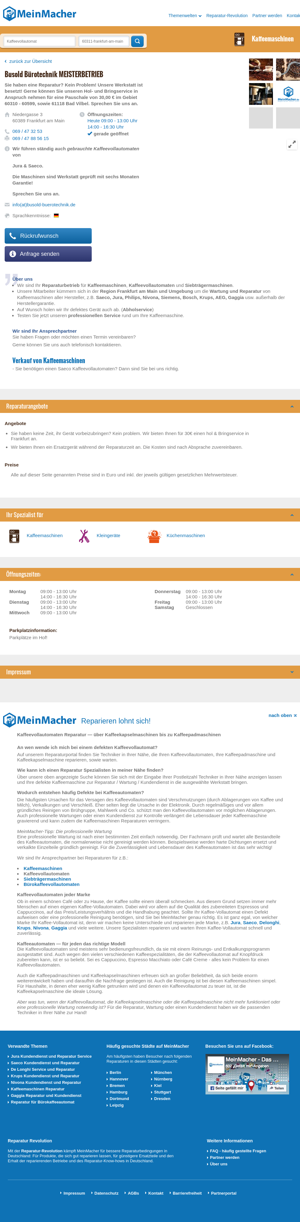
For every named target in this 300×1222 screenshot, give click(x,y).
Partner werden (267, 15)
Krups (23, 927)
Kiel (158, 1085)
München (163, 1072)
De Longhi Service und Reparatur (43, 1069)
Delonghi (269, 922)
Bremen (117, 1085)
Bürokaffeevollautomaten (52, 884)
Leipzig (117, 1105)
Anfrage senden (34, 253)
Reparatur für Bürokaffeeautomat (42, 1102)
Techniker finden (137, 41)
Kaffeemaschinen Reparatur (38, 1089)
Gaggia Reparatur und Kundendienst (46, 1095)
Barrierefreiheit (187, 1193)
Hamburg (118, 1092)
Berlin (115, 1072)
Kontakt (155, 1193)
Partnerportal (224, 1193)
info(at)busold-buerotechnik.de (44, 204)
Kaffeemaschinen (45, 535)
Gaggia (59, 927)
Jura (236, 922)
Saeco (250, 922)
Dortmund (119, 1098)
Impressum (18, 672)
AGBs (133, 1193)
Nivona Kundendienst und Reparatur (46, 1082)
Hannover (119, 1079)
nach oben (280, 715)
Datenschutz (106, 1193)
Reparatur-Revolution (227, 15)
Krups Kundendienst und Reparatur (45, 1076)
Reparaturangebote (27, 406)
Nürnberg (163, 1079)
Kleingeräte (108, 535)
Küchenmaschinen (186, 535)
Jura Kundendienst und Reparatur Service (51, 1056)
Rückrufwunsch (33, 235)
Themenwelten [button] (182, 15)
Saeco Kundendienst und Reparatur (45, 1062)
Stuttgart (162, 1092)
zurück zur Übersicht (30, 61)
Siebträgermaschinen (47, 879)
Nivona (41, 927)
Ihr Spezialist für (24, 515)
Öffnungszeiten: (23, 574)
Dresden (162, 1098)
